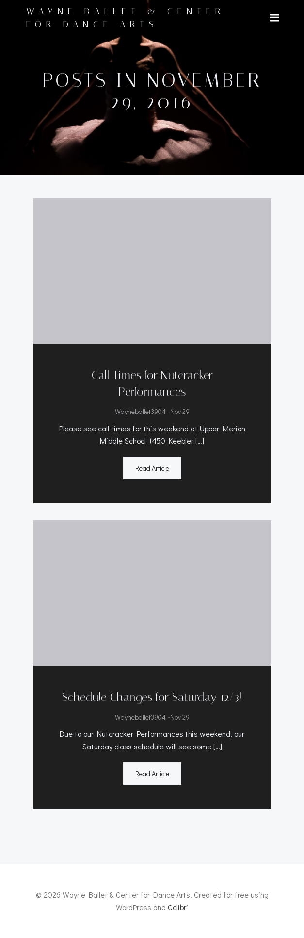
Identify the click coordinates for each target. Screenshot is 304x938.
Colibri (178, 907)
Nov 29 (180, 411)
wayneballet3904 (140, 411)
